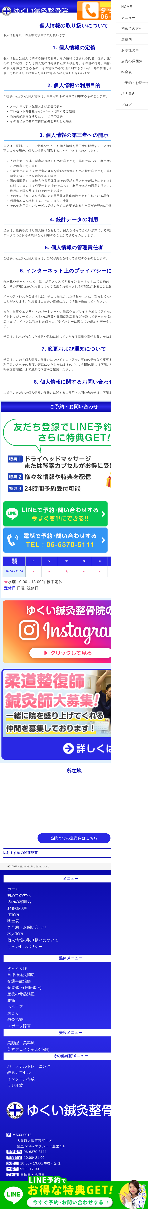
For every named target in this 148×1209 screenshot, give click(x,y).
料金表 (126, 72)
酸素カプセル (19, 1072)
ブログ (126, 104)
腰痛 (11, 1000)
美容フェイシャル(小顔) (28, 1049)
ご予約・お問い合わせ (27, 927)
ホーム (13, 889)
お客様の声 (130, 50)
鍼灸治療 (15, 1019)
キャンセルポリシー (25, 947)
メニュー (128, 17)
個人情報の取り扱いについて (33, 940)
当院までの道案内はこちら (74, 838)
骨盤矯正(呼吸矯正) (24, 987)
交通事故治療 (19, 981)
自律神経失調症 (21, 975)
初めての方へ (131, 28)
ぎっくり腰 (17, 968)
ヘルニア (15, 1007)
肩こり (13, 1013)
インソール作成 (21, 1079)
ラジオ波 (15, 1085)
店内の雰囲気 (131, 61)
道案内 (126, 39)
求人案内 (128, 93)
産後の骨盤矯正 (21, 994)
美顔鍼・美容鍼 (21, 1043)
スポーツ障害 (19, 1026)
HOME (126, 7)
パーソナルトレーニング (29, 1066)
